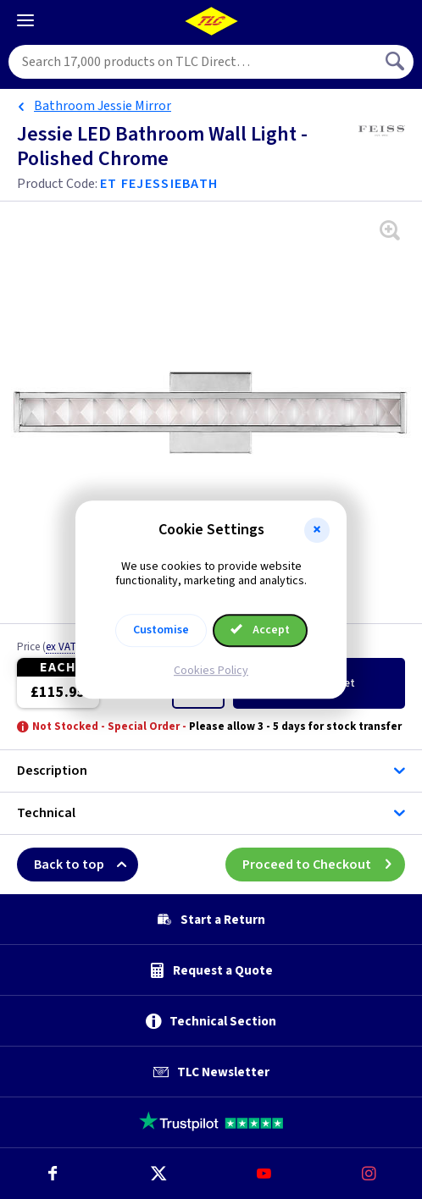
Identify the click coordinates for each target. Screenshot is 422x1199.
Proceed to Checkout (323, 864)
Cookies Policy (211, 670)
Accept (260, 630)
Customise (161, 630)
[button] (317, 530)
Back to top (86, 864)
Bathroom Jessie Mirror (102, 106)
